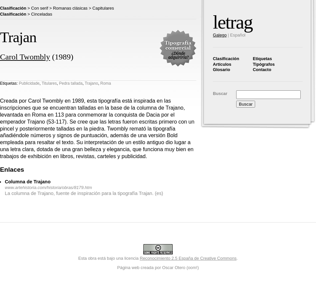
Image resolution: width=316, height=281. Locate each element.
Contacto (262, 69)
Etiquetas (262, 58)
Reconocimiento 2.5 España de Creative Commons (188, 258)
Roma (105, 83)
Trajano (91, 83)
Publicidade (29, 83)
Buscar (220, 93)
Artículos (222, 64)
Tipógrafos (264, 64)
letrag (232, 22)
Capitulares (103, 8)
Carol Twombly (25, 56)
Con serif (39, 8)
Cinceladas (41, 14)
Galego (220, 35)
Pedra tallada (70, 83)
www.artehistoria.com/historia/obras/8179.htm (48, 187)
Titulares (49, 83)
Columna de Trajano (28, 181)
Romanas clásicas (70, 8)
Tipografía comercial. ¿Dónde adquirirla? (178, 48)
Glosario (221, 69)
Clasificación (226, 58)
